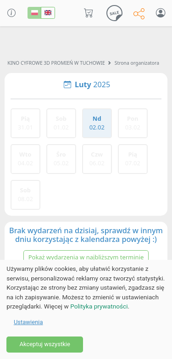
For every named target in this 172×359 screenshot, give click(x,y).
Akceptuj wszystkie (44, 344)
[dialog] (86, 309)
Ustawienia (28, 322)
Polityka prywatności (99, 306)
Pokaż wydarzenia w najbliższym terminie (86, 257)
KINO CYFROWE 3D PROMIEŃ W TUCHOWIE (56, 63)
